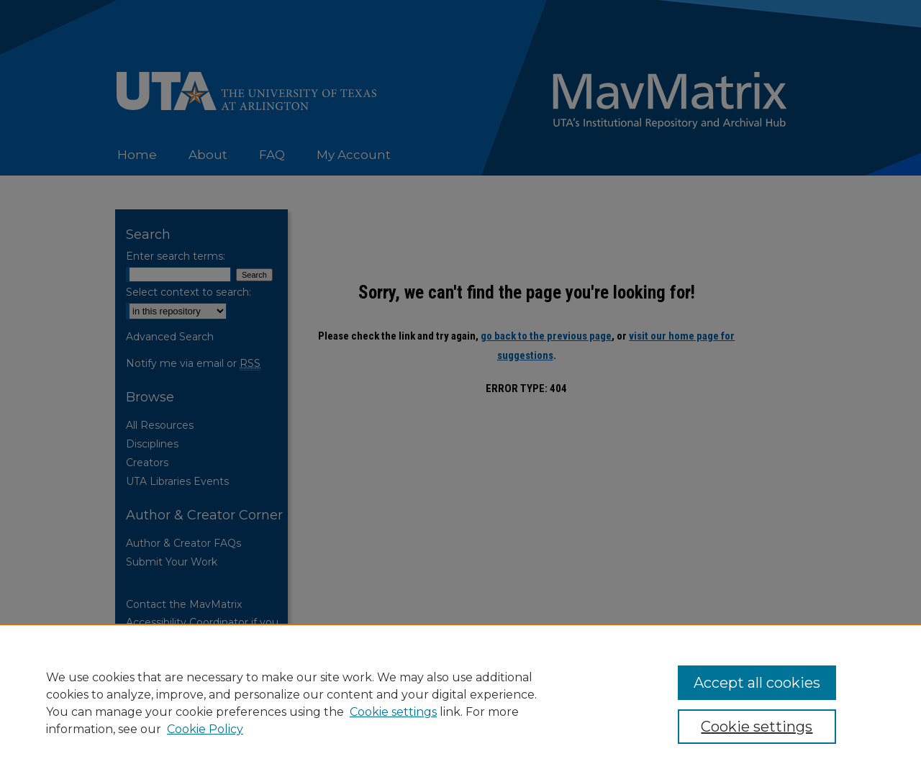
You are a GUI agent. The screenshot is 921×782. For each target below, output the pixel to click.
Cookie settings (393, 712)
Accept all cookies (757, 682)
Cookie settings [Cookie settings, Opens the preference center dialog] (756, 726)
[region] (460, 703)
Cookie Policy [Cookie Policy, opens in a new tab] (205, 729)
